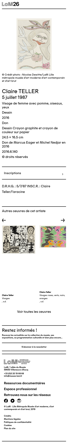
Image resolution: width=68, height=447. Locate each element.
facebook (6, 401)
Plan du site (9, 428)
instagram (19, 401)
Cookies (8, 425)
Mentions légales (12, 419)
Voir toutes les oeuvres (34, 312)
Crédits (7, 416)
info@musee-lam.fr (13, 376)
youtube (12, 401)
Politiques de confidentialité (17, 422)
